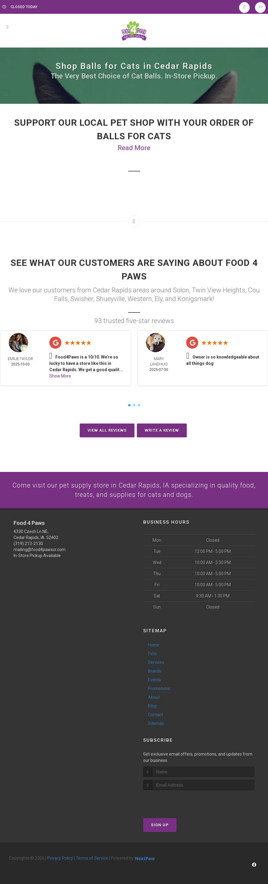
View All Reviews (107, 430)
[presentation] (175, 801)
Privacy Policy (60, 858)
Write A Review (162, 430)
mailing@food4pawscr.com (40, 549)
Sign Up (160, 825)
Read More (134, 148)
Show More (60, 376)
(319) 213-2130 (28, 543)
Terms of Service (92, 858)
